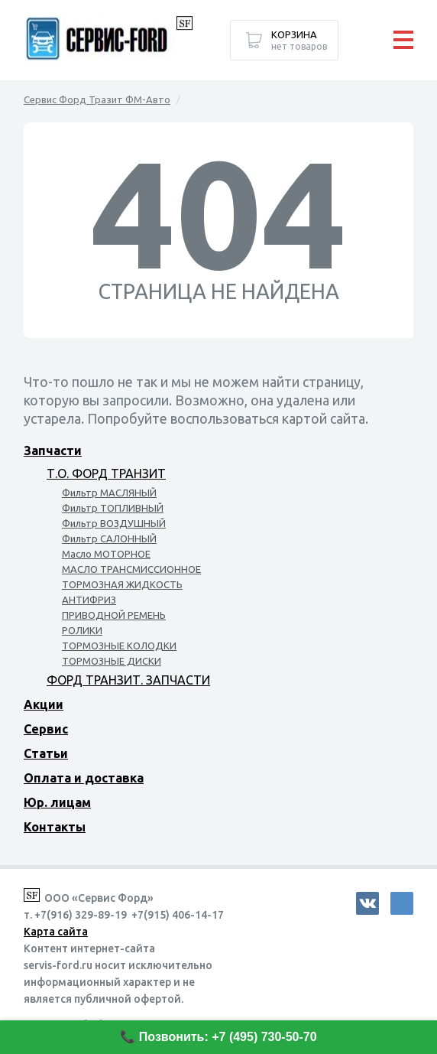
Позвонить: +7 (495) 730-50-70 (228, 1036)
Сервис (46, 729)
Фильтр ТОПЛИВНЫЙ (112, 508)
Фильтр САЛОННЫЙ (109, 538)
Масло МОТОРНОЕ (106, 553)
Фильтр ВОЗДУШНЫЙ (114, 523)
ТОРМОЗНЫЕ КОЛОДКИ (119, 645)
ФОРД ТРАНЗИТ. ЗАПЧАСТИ (128, 680)
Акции (43, 704)
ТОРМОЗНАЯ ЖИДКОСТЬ (122, 584)
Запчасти (53, 450)
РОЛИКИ (82, 630)
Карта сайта (56, 932)
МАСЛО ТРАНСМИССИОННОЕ (131, 569)
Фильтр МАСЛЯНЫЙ (109, 492)
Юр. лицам (57, 802)
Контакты (55, 827)
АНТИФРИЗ (89, 599)
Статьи (46, 753)
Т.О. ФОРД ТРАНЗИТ (106, 473)
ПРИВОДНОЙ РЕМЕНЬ (114, 615)
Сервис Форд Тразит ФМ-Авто (97, 99)
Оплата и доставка (84, 778)
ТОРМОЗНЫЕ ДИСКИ (111, 660)
